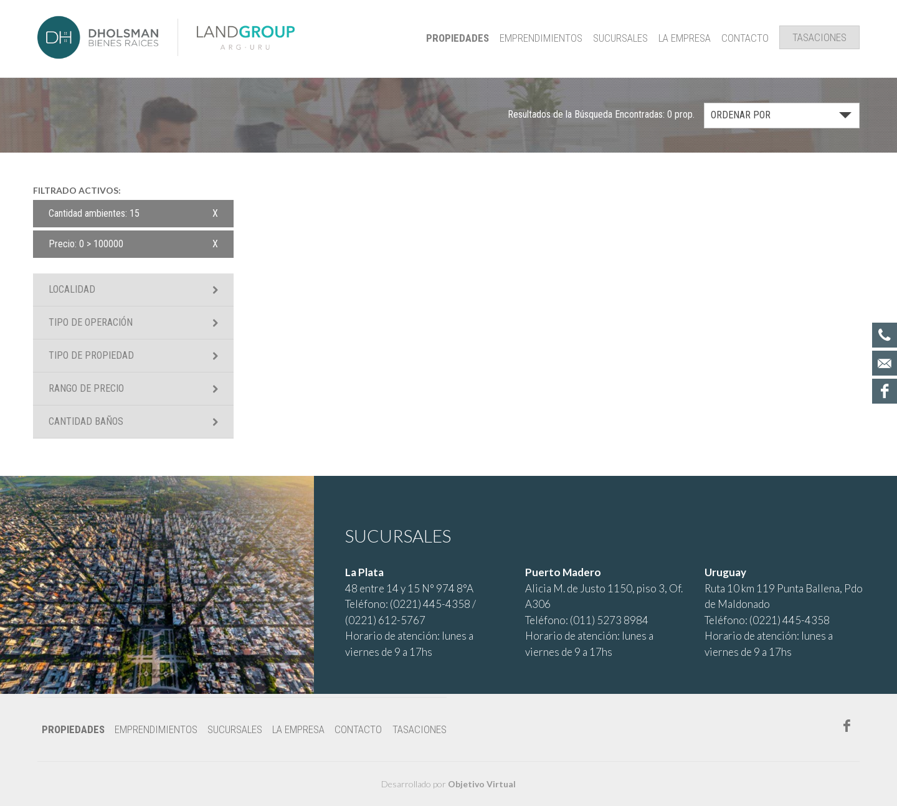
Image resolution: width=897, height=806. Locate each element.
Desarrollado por (448, 784)
